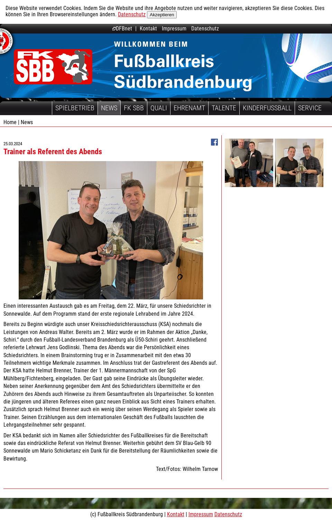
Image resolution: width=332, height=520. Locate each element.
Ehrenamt (189, 108)
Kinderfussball (267, 108)
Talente (224, 108)
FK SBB (134, 108)
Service (310, 108)
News (109, 108)
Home (10, 122)
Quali (158, 108)
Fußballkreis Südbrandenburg (53, 66)
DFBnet (122, 28)
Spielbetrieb (74, 108)
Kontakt (148, 28)
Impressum (174, 28)
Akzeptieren (162, 14)
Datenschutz (132, 14)
